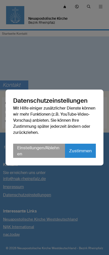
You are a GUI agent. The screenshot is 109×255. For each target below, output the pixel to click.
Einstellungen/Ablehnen (38, 151)
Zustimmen (80, 151)
